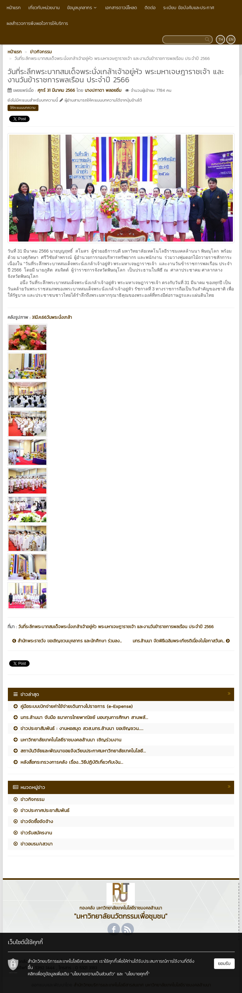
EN (231, 39)
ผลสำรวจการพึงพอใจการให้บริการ (37, 23)
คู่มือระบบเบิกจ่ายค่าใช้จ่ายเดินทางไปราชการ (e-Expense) (74, 706)
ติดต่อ (150, 7)
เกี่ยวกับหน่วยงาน (44, 7)
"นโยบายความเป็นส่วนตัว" (93, 974)
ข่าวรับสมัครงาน (32, 832)
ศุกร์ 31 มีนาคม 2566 (56, 90)
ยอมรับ (224, 963)
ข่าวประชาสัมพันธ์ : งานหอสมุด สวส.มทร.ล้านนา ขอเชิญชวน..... (78, 728)
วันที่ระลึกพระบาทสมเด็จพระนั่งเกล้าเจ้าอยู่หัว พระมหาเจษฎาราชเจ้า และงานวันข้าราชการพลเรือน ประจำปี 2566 (116, 626)
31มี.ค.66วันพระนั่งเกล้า (52, 317)
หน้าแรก (14, 7)
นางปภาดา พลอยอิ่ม (103, 90)
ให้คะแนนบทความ (23, 107)
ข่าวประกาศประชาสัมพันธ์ (41, 810)
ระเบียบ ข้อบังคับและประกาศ (188, 7)
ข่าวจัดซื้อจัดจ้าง (33, 821)
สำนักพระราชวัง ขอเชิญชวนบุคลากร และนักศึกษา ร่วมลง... (67, 641)
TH (220, 39)
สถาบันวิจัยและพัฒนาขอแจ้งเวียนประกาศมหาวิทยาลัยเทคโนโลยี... (79, 750)
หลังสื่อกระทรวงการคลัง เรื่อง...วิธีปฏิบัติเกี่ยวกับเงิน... (68, 762)
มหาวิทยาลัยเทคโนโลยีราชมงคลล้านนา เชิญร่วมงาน (67, 739)
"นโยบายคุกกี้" (137, 974)
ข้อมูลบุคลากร (82, 7)
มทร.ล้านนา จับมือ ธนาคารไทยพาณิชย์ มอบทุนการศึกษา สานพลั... (80, 717)
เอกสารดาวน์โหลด (121, 7)
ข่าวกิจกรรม (28, 799)
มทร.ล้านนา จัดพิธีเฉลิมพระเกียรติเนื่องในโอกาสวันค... (181, 641)
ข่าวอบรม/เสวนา (33, 843)
